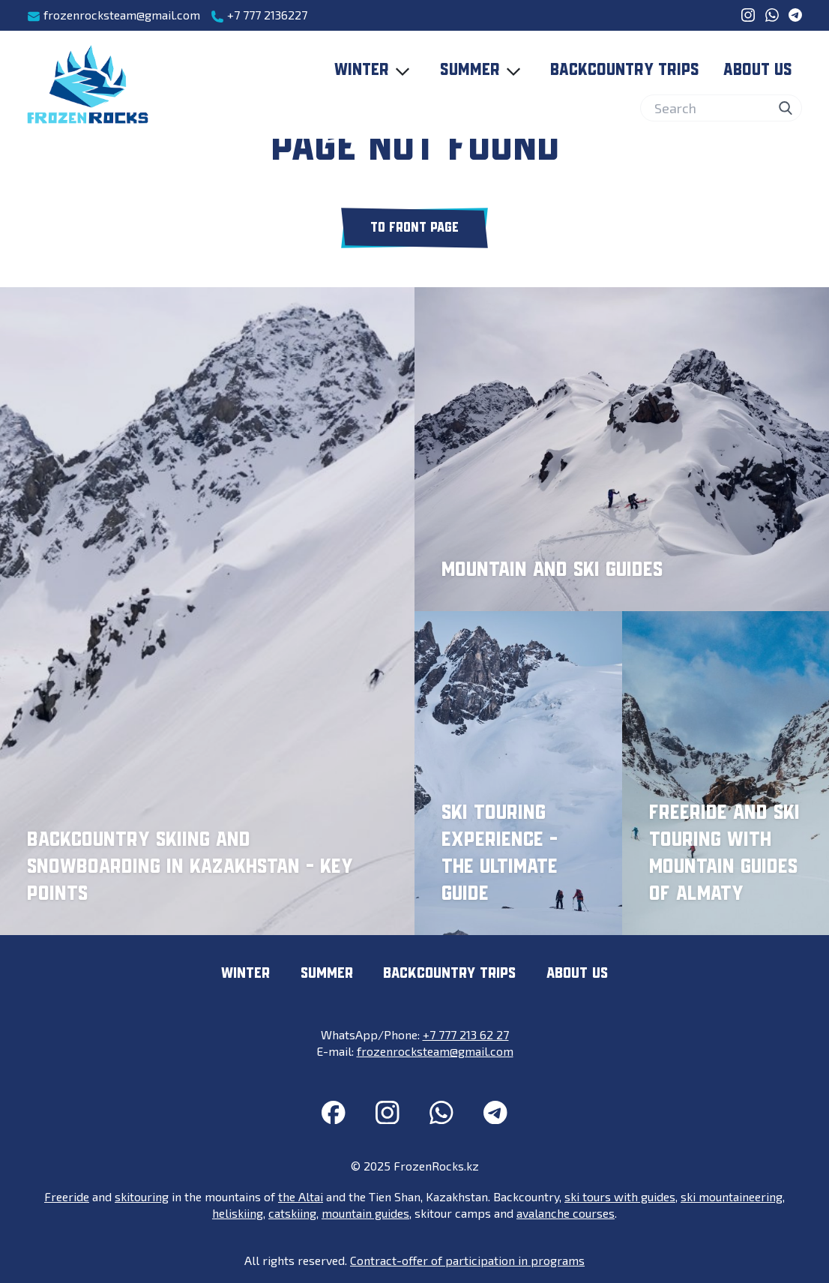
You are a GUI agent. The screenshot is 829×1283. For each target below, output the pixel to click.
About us (757, 70)
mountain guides (365, 1213)
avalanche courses (565, 1213)
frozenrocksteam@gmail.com (113, 15)
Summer (483, 71)
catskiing (292, 1213)
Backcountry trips (624, 70)
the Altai (300, 1196)
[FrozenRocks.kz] (87, 84)
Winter (375, 71)
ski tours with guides (619, 1196)
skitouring (142, 1196)
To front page (414, 228)
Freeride (66, 1196)
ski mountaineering (732, 1196)
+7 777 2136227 (259, 15)
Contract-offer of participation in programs (467, 1260)
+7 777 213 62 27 (466, 1034)
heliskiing (237, 1213)
